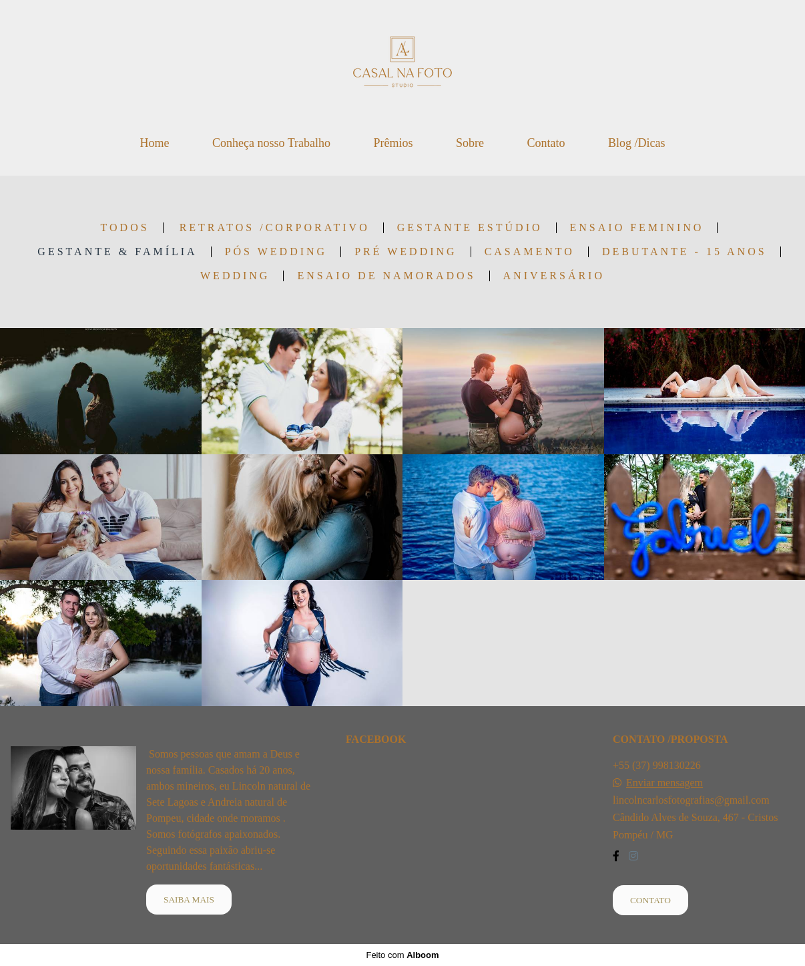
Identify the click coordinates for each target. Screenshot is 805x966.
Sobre (470, 143)
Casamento (530, 252)
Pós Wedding (276, 252)
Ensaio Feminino (637, 227)
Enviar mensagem (664, 783)
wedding (235, 276)
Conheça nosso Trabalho (271, 143)
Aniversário (554, 276)
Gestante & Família (117, 252)
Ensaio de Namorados (386, 276)
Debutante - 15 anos (684, 252)
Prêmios (393, 143)
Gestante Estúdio (470, 227)
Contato (546, 143)
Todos (125, 227)
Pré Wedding (405, 252)
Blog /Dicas (636, 143)
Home (154, 143)
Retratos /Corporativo (275, 227)
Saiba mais (189, 900)
